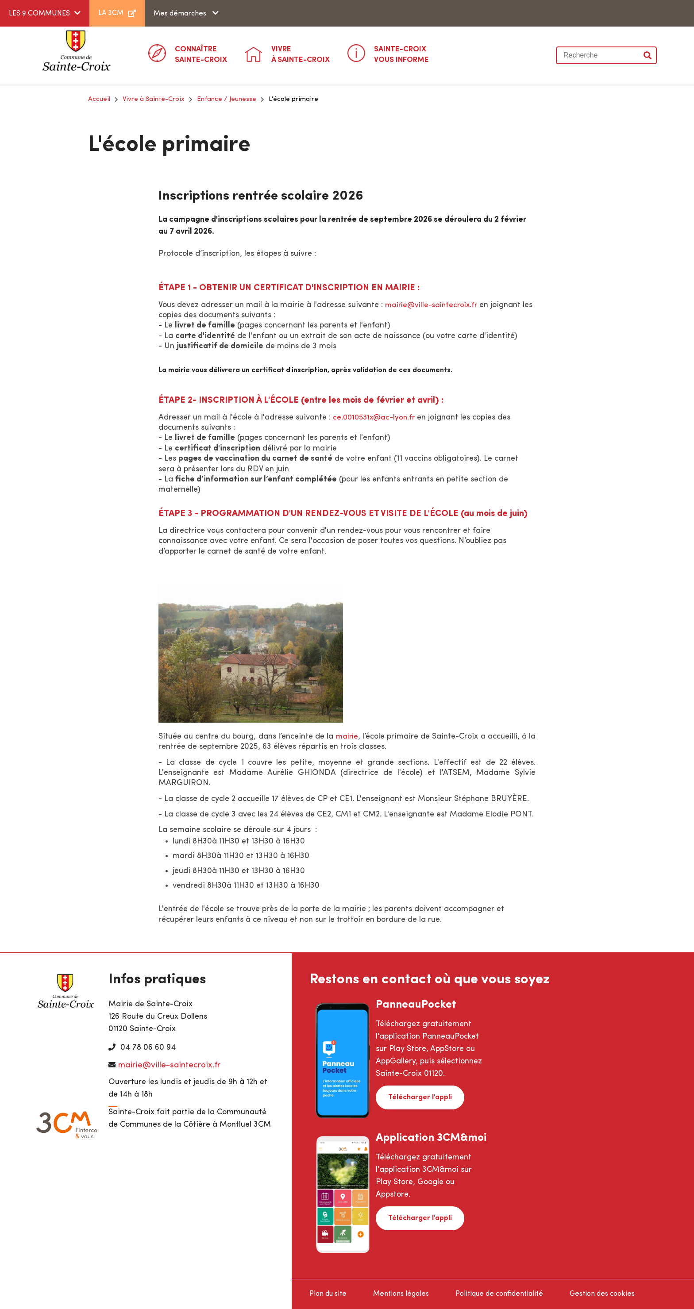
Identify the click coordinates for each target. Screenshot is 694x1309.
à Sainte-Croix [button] (300, 54)
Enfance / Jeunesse (226, 99)
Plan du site (328, 1293)
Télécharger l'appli (417, 1096)
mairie (352, 736)
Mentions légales (401, 1293)
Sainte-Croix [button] (201, 54)
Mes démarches (181, 13)
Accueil (99, 99)
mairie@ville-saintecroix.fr (434, 305)
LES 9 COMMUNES (39, 13)
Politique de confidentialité (499, 1293)
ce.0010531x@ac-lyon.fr (376, 417)
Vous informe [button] (401, 54)
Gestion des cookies (602, 1293)
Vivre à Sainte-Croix (154, 99)
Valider (648, 55)
